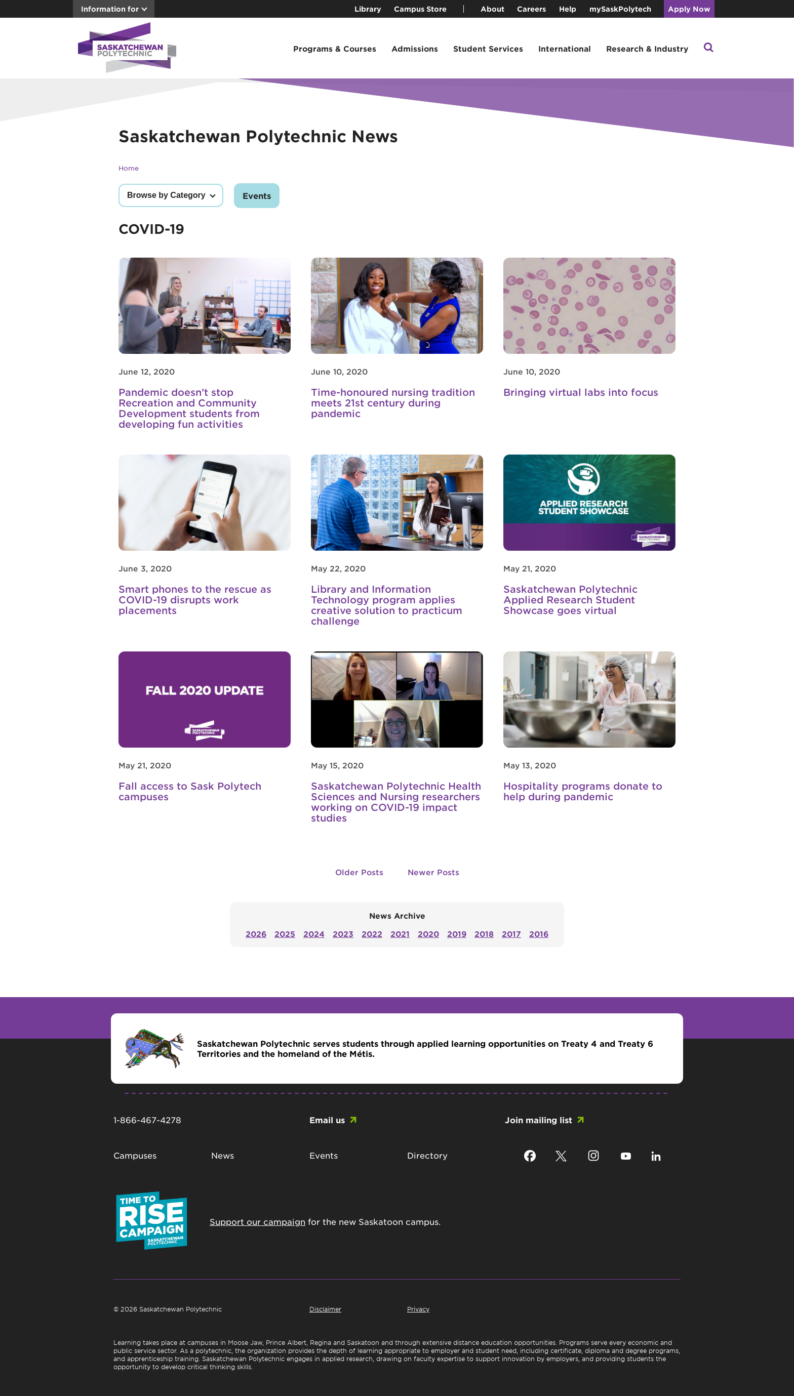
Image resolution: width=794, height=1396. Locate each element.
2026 (256, 933)
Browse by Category (166, 195)
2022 (372, 933)
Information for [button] (110, 9)
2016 (538, 933)
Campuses (134, 1155)
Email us (327, 1120)
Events (257, 195)
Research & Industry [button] (647, 48)
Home (128, 167)
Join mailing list (538, 1120)
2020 (428, 933)
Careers (531, 9)
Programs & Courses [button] (334, 48)
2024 (314, 933)
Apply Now (689, 9)
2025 (284, 933)
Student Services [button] (488, 48)
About (492, 9)
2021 (400, 933)
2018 (484, 933)
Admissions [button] (414, 48)
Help (567, 9)
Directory (427, 1155)
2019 (456, 933)
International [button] (564, 48)
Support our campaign (257, 1221)
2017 (511, 933)
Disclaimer (325, 1309)
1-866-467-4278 (147, 1120)
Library (367, 9)
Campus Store (420, 9)
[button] (708, 48)
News (222, 1155)
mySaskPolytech (620, 9)
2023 (343, 933)
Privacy (418, 1309)
